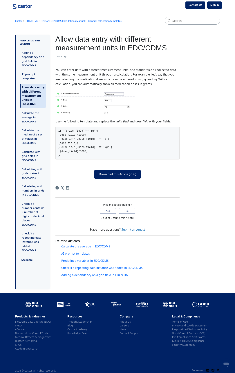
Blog (70, 325)
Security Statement (183, 344)
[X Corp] (62, 188)
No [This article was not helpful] (127, 210)
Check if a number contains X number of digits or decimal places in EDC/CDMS (33, 214)
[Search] (192, 20)
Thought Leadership (79, 321)
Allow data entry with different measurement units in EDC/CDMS (33, 95)
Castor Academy (77, 329)
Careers (124, 325)
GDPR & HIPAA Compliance (188, 341)
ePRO (18, 325)
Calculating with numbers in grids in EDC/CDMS (33, 190)
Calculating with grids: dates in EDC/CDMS (32, 173)
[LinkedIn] (67, 188)
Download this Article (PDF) (117, 174)
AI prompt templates (28, 76)
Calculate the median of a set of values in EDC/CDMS (32, 136)
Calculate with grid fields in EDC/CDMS (31, 156)
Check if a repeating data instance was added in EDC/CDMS (31, 241)
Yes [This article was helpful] (108, 210)
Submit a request (133, 229)
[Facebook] (57, 188)
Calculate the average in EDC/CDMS (30, 117)
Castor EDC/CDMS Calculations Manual (63, 21)
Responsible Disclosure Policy (189, 329)
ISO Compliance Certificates (188, 337)
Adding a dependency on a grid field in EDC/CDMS (33, 59)
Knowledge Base (77, 333)
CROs (18, 344)
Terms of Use (180, 321)
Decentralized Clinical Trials (31, 333)
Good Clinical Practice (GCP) (188, 333)
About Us (125, 321)
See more (27, 260)
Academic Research (26, 348)
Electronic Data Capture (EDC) (33, 321)
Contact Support (129, 333)
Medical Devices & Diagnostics (33, 337)
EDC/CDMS (32, 21)
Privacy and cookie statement (189, 325)
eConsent (20, 329)
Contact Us (195, 5)
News (123, 329)
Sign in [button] (214, 5)
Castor (18, 21)
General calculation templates (105, 21)
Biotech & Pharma (26, 341)
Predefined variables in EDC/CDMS (85, 261)
